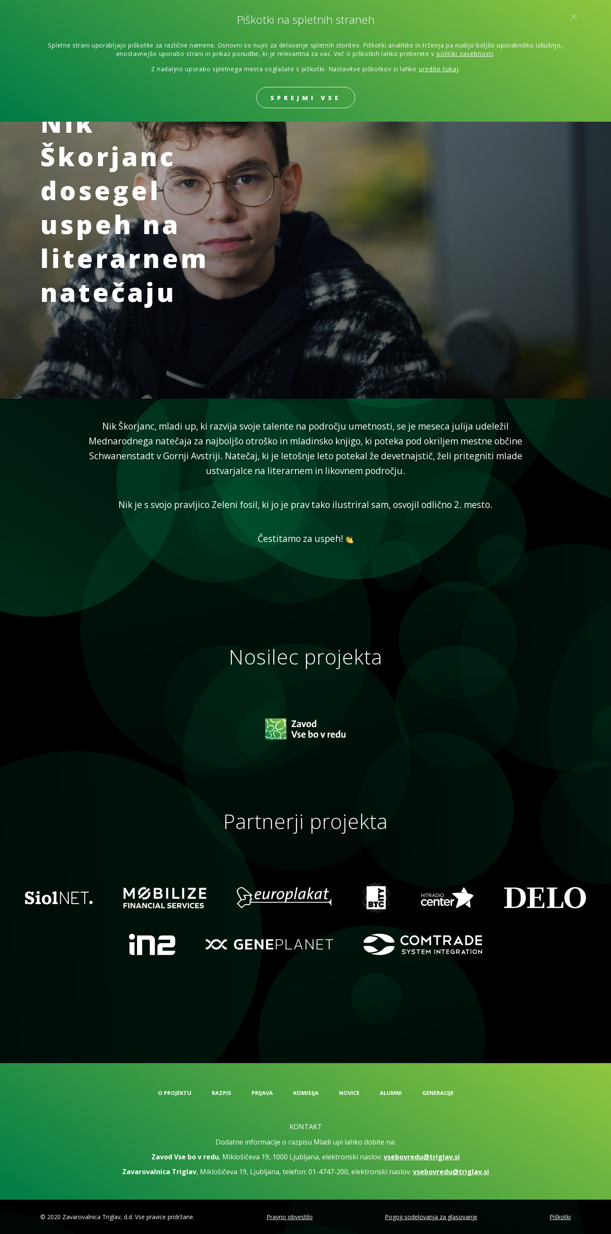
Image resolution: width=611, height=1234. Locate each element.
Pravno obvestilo (289, 1217)
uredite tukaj (439, 69)
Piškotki (560, 1217)
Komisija (306, 1093)
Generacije (438, 1093)
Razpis (221, 1093)
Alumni (391, 1093)
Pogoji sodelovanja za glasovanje (431, 1217)
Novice (349, 1093)
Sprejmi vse (305, 98)
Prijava (262, 1093)
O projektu (174, 1093)
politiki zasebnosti (465, 54)
